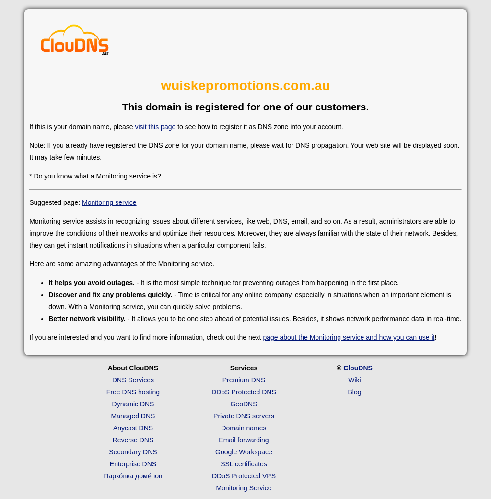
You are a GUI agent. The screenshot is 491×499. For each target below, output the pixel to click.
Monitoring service (109, 202)
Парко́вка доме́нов (133, 476)
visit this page (155, 127)
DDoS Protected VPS (244, 476)
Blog (354, 392)
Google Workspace (243, 452)
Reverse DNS (133, 440)
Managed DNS (133, 416)
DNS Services (133, 380)
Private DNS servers (243, 416)
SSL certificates (244, 464)
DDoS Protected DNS (243, 392)
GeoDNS (243, 404)
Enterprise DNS (133, 464)
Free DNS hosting (133, 392)
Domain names (243, 428)
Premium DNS (243, 380)
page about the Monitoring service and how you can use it (348, 337)
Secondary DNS (133, 452)
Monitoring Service (244, 488)
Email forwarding (244, 440)
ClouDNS (358, 368)
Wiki (354, 380)
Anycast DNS (133, 428)
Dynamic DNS (133, 404)
